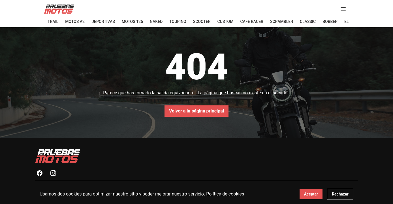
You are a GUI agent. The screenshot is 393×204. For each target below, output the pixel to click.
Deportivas (103, 21)
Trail (53, 21)
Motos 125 (132, 21)
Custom (225, 21)
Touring (177, 21)
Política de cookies (225, 194)
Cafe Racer (251, 21)
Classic (308, 21)
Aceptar (311, 194)
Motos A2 (75, 21)
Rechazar (340, 194)
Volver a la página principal (196, 111)
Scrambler (281, 21)
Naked (156, 21)
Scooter (202, 21)
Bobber (330, 21)
